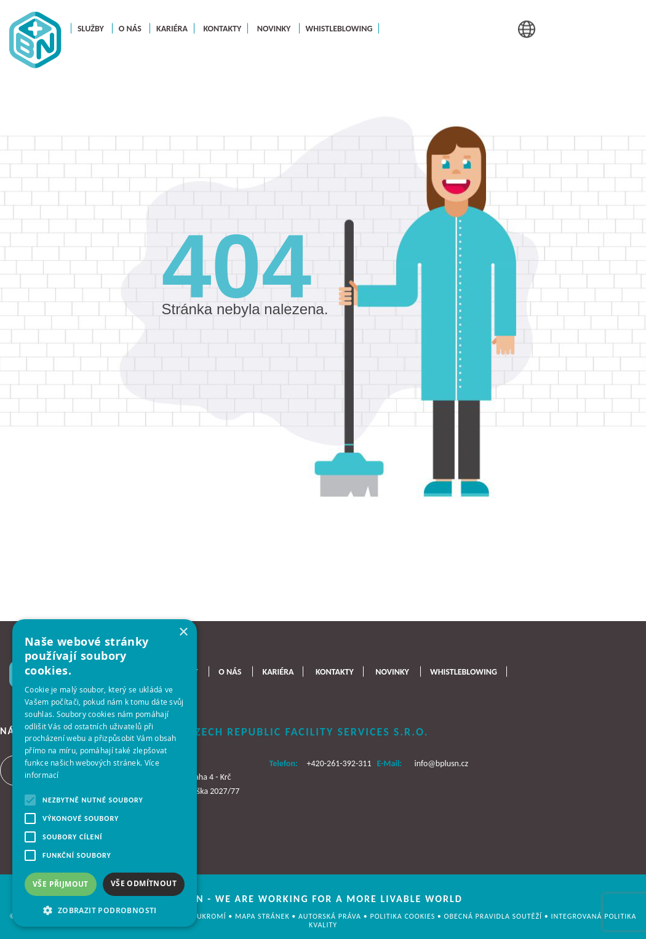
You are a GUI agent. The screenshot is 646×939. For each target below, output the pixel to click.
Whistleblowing (339, 28)
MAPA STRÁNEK (263, 916)
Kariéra (172, 28)
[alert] (104, 773)
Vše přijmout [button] (61, 884)
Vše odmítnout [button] (144, 883)
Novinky (274, 28)
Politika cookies (403, 916)
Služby (91, 28)
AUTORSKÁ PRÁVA (331, 916)
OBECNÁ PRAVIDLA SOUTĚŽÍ (494, 916)
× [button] (183, 632)
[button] (105, 909)
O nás (130, 28)
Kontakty (222, 28)
